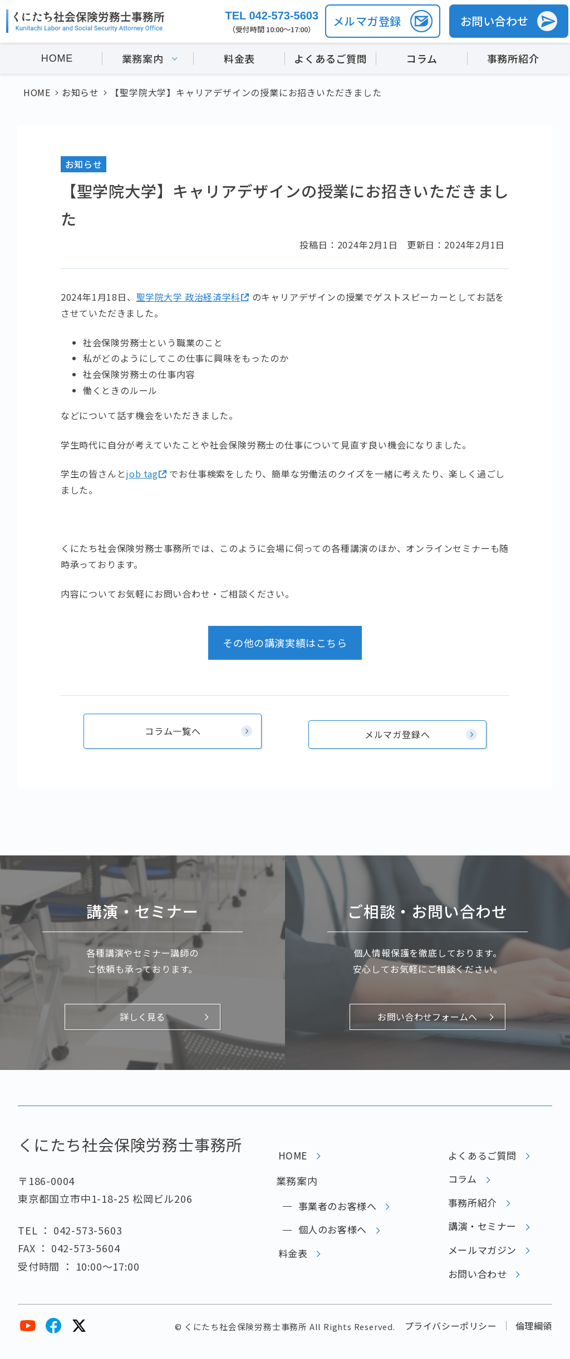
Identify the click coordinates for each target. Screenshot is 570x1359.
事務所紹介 (513, 60)
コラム (421, 60)
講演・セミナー (480, 1231)
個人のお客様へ (330, 1231)
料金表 (239, 60)
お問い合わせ (474, 1285)
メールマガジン (480, 1258)
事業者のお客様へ (335, 1204)
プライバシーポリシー (450, 1335)
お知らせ (83, 164)
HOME (57, 60)
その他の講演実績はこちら (285, 642)
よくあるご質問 (330, 60)
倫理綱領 (533, 1335)
